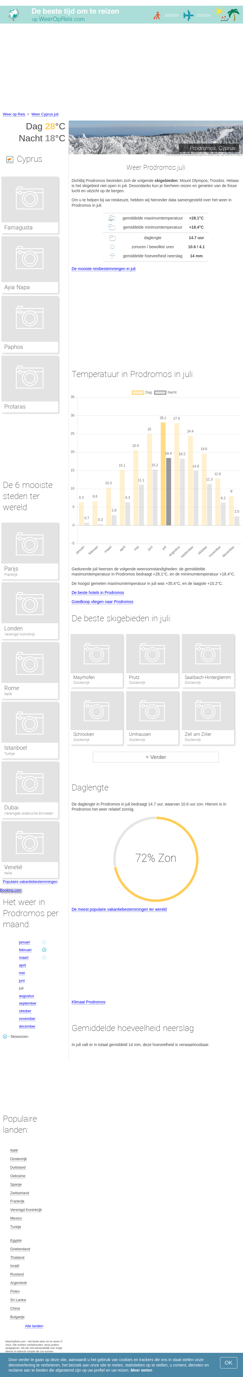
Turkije (9, 753)
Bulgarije (17, 1317)
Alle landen (34, 1326)
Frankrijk (11, 574)
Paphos (13, 346)
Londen (13, 628)
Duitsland (18, 1167)
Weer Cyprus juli (45, 114)
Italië (8, 694)
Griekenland (20, 1249)
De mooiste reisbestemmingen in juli (104, 268)
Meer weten (141, 1370)
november (27, 1018)
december (27, 1026)
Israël (14, 1266)
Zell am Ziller (198, 734)
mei (22, 973)
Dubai (11, 807)
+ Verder (156, 757)
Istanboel (15, 747)
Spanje (16, 1184)
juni (22, 980)
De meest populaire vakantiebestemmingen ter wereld (119, 909)
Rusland (17, 1274)
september (27, 1003)
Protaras (15, 406)
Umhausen (140, 734)
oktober (25, 1011)
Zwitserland (19, 1193)
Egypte (16, 1240)
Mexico (16, 1218)
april (22, 965)
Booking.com (10, 890)
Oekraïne (17, 1176)
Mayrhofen (84, 677)
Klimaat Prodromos (88, 1002)
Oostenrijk (18, 1159)
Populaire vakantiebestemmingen (30, 881)
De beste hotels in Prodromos (98, 592)
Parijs (11, 568)
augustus (26, 996)
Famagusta (18, 227)
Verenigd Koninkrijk (19, 634)
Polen (15, 1291)
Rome (11, 688)
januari (24, 942)
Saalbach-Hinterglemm (208, 677)
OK (228, 1363)
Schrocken (83, 734)
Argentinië (18, 1283)
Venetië (13, 867)
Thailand (17, 1257)
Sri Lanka (18, 1300)
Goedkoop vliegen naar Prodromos (102, 601)
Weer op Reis (14, 114)
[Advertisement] (121, 68)
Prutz (134, 677)
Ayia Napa (17, 287)
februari (25, 950)
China (15, 1308)
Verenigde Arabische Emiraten (28, 813)
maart (23, 957)
